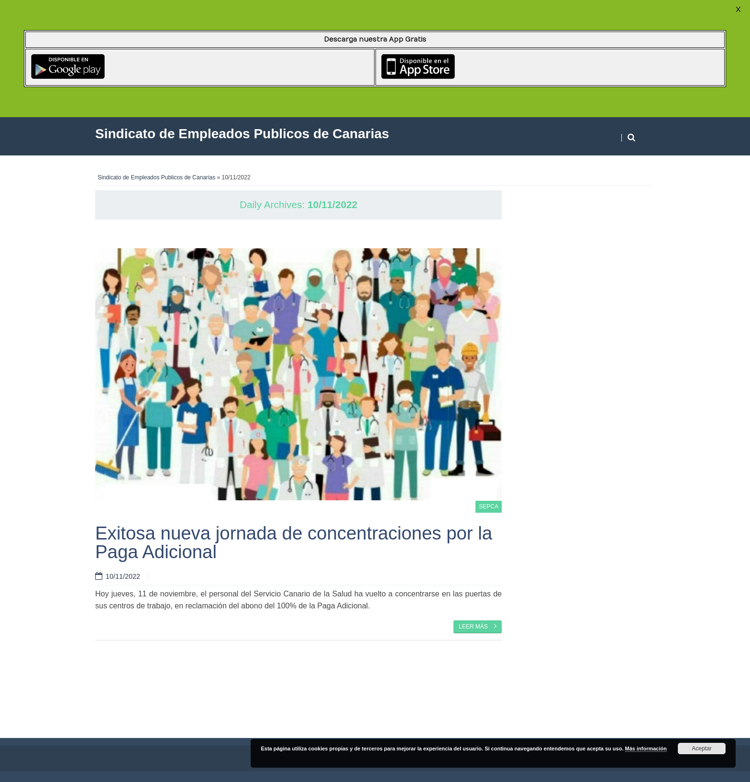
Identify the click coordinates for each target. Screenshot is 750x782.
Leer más (477, 626)
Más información (646, 748)
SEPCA (488, 506)
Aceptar (701, 748)
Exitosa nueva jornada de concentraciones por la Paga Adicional (293, 542)
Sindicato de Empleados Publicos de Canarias (156, 177)
